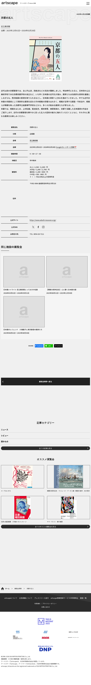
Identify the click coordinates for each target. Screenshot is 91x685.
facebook (38, 227)
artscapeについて (10, 598)
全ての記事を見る (45, 448)
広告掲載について (25, 598)
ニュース (4, 430)
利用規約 (37, 604)
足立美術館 (5, 26)
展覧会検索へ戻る (45, 381)
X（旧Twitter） (33, 227)
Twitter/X (59, 346)
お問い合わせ (45, 607)
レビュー (4, 436)
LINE (49, 346)
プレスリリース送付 (41, 598)
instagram (43, 227)
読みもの (4, 442)
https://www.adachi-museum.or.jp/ (43, 220)
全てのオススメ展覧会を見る (45, 526)
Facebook (40, 346)
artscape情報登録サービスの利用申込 (64, 598)
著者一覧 (83, 598)
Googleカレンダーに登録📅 (66, 147)
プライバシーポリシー (50, 604)
